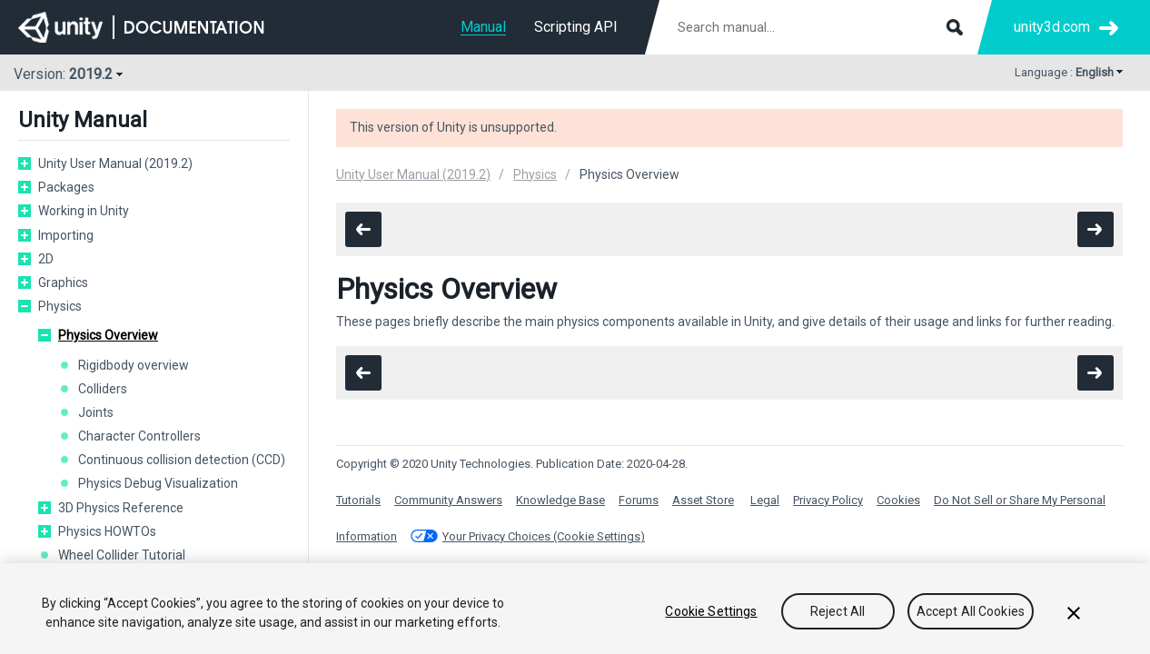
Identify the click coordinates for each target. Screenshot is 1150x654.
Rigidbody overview (133, 365)
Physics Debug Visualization (158, 483)
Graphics (63, 282)
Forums (639, 500)
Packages (66, 187)
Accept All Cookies (971, 612)
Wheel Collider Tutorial (121, 555)
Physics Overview (108, 335)
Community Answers (448, 500)
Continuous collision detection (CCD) (181, 459)
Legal (764, 500)
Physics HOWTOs (107, 531)
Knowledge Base (560, 500)
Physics (60, 306)
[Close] (1074, 615)
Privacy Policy (828, 500)
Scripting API (576, 26)
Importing (66, 235)
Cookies (898, 500)
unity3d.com (1052, 26)
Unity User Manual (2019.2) (115, 163)
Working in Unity (83, 210)
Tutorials (358, 500)
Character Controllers (139, 436)
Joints (96, 412)
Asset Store (703, 500)
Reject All (837, 612)
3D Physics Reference (120, 507)
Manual (483, 26)
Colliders (102, 389)
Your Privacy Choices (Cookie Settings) (543, 536)
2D (46, 259)
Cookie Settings (711, 612)
